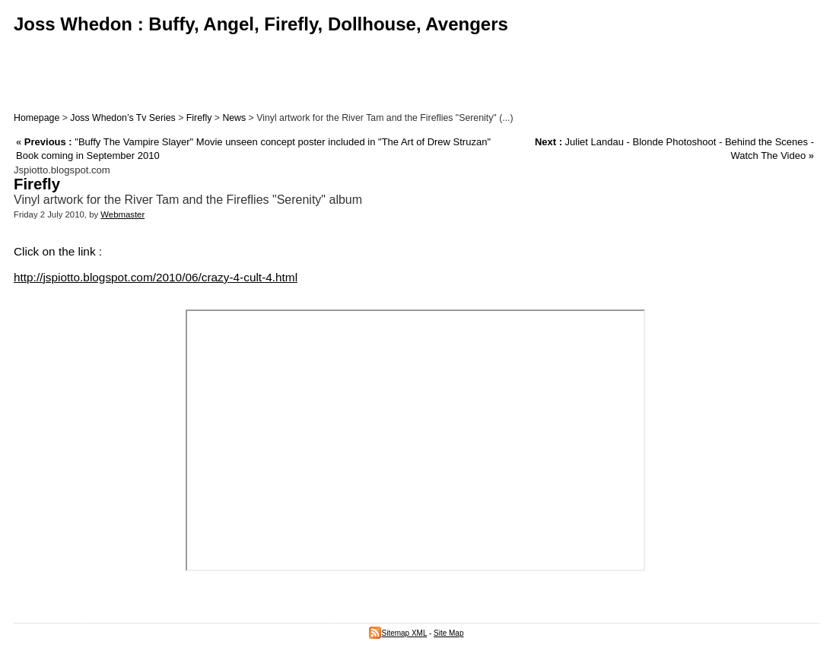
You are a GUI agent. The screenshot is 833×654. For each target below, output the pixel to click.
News (234, 118)
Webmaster (122, 214)
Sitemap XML (398, 633)
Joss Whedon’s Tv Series (122, 118)
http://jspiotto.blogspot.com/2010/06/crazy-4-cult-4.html (155, 277)
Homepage (36, 118)
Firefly (199, 118)
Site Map (448, 633)
